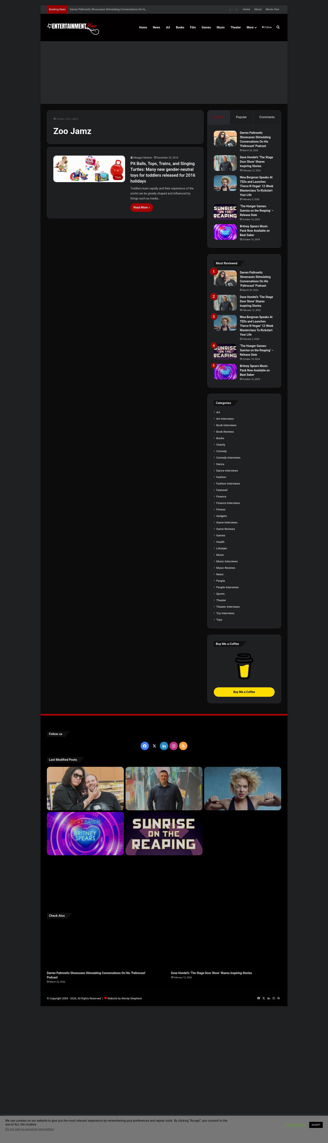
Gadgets (221, 647)
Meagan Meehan (142, 157)
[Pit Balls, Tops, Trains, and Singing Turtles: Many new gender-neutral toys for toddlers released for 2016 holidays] (89, 169)
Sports (220, 725)
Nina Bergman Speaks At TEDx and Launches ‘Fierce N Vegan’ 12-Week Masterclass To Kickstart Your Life (256, 186)
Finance (221, 628)
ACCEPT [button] (316, 1125)
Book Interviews (226, 557)
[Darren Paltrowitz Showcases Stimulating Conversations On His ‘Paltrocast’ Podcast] (225, 138)
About (258, 9)
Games (206, 27)
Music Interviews (227, 693)
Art (168, 27)
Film (193, 27)
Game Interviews (226, 654)
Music (221, 27)
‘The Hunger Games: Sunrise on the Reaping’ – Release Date (257, 211)
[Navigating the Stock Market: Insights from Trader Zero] (242, 965)
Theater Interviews (228, 738)
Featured (221, 621)
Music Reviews (225, 699)
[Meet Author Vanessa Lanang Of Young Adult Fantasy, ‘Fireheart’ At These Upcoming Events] (242, 1012)
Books (180, 27)
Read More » (141, 207)
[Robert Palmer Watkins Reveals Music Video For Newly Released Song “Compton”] (85, 1010)
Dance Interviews (227, 602)
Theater (236, 27)
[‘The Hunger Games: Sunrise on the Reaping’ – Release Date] (225, 212)
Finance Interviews (228, 634)
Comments (267, 117)
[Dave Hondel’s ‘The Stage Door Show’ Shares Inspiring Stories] (225, 163)
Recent (218, 117)
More (250, 27)
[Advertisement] (164, 72)
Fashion (221, 608)
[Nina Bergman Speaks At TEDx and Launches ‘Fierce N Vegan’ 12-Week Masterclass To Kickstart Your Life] (225, 183)
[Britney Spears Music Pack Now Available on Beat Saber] (225, 232)
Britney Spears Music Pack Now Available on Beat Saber (255, 231)
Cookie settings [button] (295, 1125)
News (156, 27)
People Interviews (227, 719)
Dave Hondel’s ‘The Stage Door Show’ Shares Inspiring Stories (256, 162)
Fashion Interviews (228, 615)
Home (246, 9)
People (220, 712)
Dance (220, 595)
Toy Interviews (225, 745)
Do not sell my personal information (29, 1129)
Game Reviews (225, 660)
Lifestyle (221, 680)
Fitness (221, 641)
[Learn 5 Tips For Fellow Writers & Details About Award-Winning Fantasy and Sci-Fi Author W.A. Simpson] (164, 1012)
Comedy (221, 582)
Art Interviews (225, 550)
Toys (219, 751)
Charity (220, 576)
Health (220, 673)
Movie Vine (272, 9)
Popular (241, 117)
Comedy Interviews (228, 589)
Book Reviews (225, 563)
